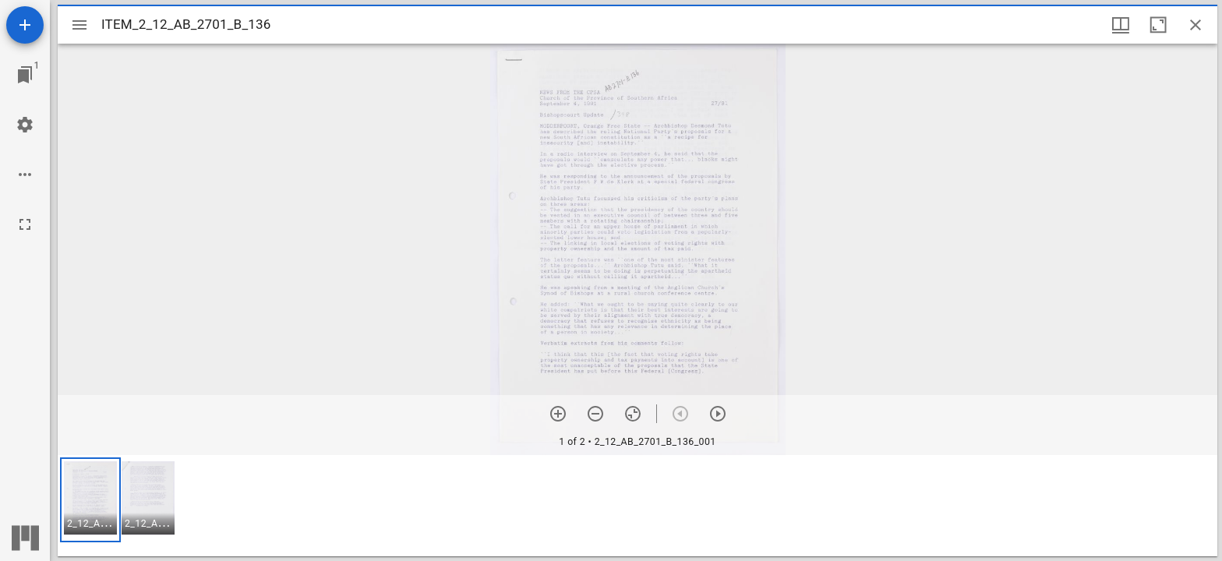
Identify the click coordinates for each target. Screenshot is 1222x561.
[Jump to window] (25, 75)
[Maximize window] (1158, 25)
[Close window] (1195, 25)
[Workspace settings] (25, 124)
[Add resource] (25, 25)
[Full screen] (25, 224)
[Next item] (717, 413)
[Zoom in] (558, 413)
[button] (90, 499)
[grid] (637, 505)
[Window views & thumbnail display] (1120, 25)
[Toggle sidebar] (79, 25)
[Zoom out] (595, 413)
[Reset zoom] (633, 413)
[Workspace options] (25, 174)
